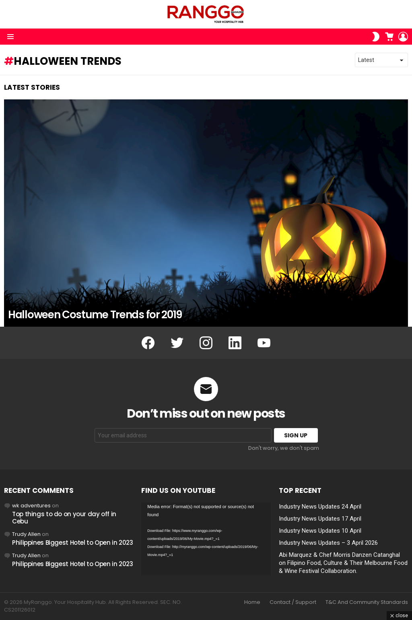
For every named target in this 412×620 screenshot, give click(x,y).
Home (252, 602)
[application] (205, 539)
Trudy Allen (26, 534)
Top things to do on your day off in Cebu (64, 517)
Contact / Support (293, 602)
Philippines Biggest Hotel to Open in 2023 (72, 542)
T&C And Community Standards (366, 602)
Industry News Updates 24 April (320, 506)
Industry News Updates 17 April (320, 518)
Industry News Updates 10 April (320, 530)
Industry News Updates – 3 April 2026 (328, 542)
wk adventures (31, 505)
